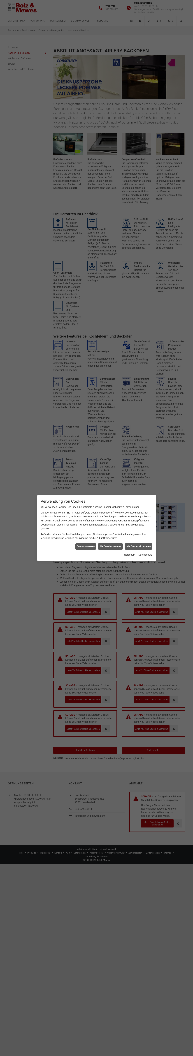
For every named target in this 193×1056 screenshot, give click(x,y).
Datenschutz (145, 554)
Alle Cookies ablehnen (110, 546)
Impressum (129, 554)
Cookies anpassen (86, 546)
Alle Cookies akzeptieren (138, 546)
